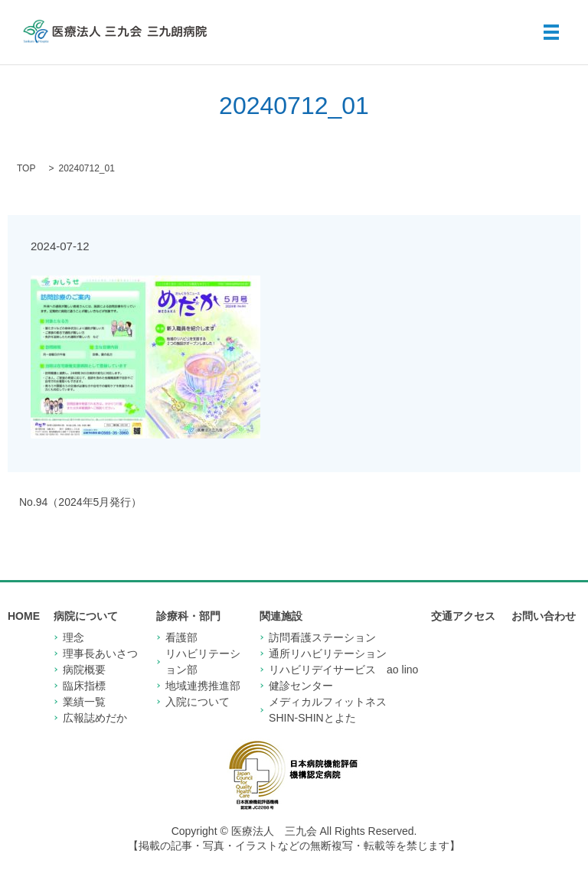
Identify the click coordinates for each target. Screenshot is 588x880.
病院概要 (84, 669)
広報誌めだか (95, 718)
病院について (86, 616)
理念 (73, 637)
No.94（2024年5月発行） (80, 502)
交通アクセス (463, 616)
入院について (197, 702)
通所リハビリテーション (328, 653)
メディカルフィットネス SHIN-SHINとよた (333, 710)
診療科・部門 (188, 616)
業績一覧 (84, 702)
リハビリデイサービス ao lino (343, 669)
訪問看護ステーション (322, 637)
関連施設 (281, 616)
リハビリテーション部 (202, 661)
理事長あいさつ (100, 653)
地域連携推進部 (202, 686)
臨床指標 (84, 686)
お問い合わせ (543, 616)
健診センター (301, 686)
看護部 (181, 637)
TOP (26, 168)
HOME (24, 616)
